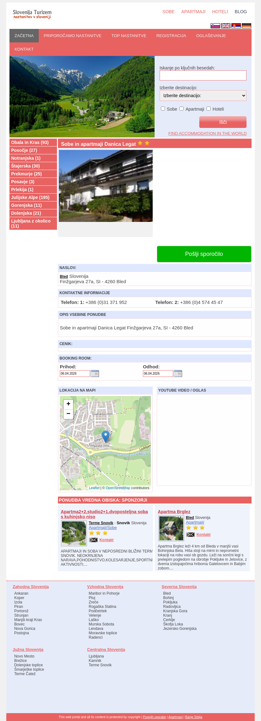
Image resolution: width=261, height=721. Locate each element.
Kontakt (23, 49)
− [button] (68, 414)
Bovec (19, 624)
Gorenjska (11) (26, 205)
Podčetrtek (98, 611)
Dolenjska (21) (26, 213)
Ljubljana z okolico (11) (31, 223)
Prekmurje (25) (26, 173)
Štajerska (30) (25, 165)
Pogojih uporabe (154, 717)
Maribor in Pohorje (104, 593)
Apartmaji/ (98, 527)
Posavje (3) (22, 181)
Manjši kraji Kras (28, 620)
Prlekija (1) (22, 189)
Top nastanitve (128, 35)
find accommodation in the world (207, 133)
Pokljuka (170, 602)
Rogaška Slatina (102, 606)
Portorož (21, 611)
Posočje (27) (24, 150)
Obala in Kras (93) (29, 142)
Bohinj (168, 598)
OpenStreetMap (118, 488)
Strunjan (21, 615)
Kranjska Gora (175, 611)
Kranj (167, 615)
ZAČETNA (24, 35)
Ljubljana (96, 656)
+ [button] (68, 404)
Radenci (96, 637)
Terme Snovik (101, 523)
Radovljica (171, 606)
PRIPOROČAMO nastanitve (72, 35)
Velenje (95, 615)
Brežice (20, 660)
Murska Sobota (101, 624)
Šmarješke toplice (29, 669)
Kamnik (95, 660)
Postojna (21, 633)
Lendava (96, 628)
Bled (64, 276)
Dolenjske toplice (28, 665)
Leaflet (94, 488)
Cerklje (169, 620)
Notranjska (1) (26, 158)
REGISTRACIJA (171, 35)
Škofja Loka (173, 624)
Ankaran (21, 593)
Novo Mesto (24, 656)
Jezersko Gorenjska (179, 628)
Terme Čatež (25, 674)
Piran (18, 606)
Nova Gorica (24, 628)
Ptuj (92, 598)
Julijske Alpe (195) (30, 197)
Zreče (94, 602)
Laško (94, 620)
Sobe (111, 527)
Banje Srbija (193, 717)
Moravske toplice (103, 633)
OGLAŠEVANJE (211, 35)
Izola (18, 602)
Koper (19, 598)
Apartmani (175, 717)
